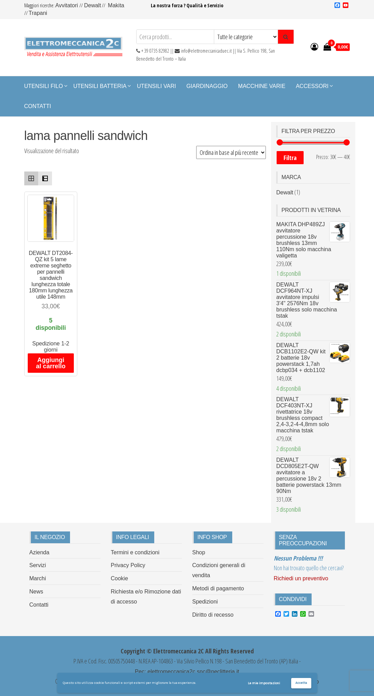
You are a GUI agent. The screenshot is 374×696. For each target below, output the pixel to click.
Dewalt (92, 5)
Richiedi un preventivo (301, 578)
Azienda (39, 552)
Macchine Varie (262, 86)
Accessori (312, 86)
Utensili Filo (43, 86)
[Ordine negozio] (231, 152)
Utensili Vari (156, 86)
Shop (198, 552)
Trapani (38, 13)
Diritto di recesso (213, 615)
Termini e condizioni (135, 552)
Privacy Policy (128, 565)
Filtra (290, 157)
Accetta (301, 683)
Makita (116, 5)
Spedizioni (205, 602)
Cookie (119, 578)
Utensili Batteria (100, 86)
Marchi (37, 578)
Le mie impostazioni (264, 683)
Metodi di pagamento (218, 588)
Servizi (37, 565)
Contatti (37, 106)
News (36, 591)
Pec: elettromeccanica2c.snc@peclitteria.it (187, 672)
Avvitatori (67, 5)
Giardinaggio (207, 86)
